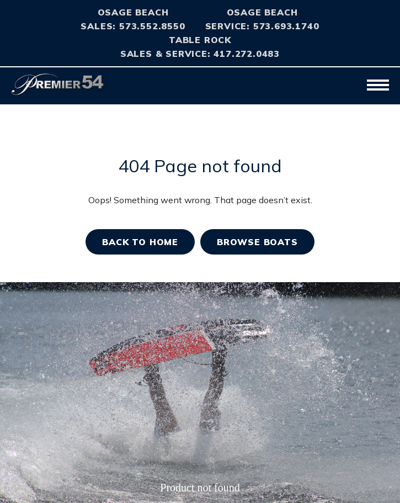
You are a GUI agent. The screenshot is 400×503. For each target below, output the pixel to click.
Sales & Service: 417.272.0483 (200, 53)
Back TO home (140, 241)
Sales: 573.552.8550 (133, 25)
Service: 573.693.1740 (262, 25)
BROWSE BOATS (257, 241)
